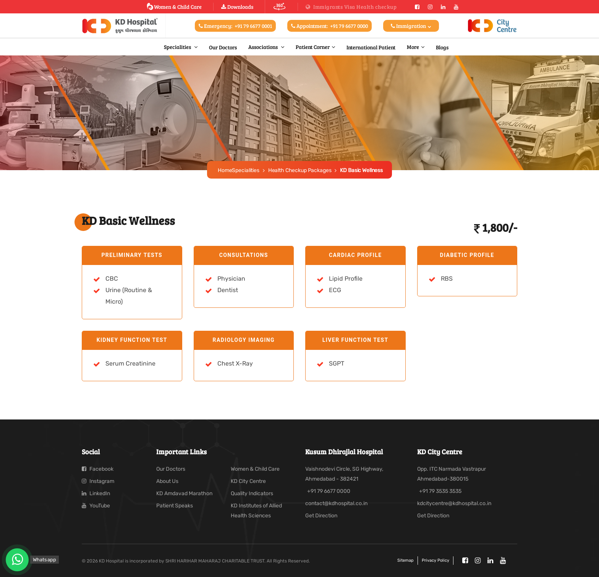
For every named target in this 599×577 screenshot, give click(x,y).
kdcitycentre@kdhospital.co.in (454, 503)
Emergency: (235, 25)
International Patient (370, 47)
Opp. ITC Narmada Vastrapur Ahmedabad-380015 (451, 474)
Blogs (442, 47)
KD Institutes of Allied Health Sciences (256, 510)
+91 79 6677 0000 (328, 491)
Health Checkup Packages (300, 170)
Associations (263, 46)
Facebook (97, 469)
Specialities (178, 46)
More (413, 46)
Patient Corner (313, 46)
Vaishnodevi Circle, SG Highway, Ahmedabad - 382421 (344, 474)
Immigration (411, 25)
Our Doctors (223, 47)
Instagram (98, 481)
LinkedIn (96, 493)
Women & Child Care (174, 6)
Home (225, 170)
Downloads (237, 6)
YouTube (96, 505)
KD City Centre (248, 481)
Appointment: (329, 25)
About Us (167, 481)
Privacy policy (435, 560)
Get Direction (321, 515)
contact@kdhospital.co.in (336, 503)
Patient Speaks (174, 505)
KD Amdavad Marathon (184, 493)
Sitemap (405, 560)
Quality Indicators (252, 493)
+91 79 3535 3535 (440, 491)
